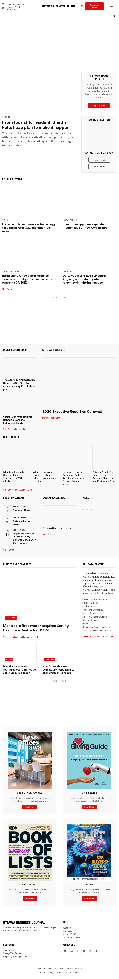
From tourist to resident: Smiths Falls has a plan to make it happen (37, 125)
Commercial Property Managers (96, 621)
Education (67, 271)
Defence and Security (12, 271)
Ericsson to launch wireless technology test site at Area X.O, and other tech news (28, 227)
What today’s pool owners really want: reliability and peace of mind (44, 471)
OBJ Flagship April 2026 (99, 153)
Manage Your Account (12, 947)
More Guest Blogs (10, 484)
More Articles (9, 424)
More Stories (7, 288)
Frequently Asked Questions (15, 950)
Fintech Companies (91, 607)
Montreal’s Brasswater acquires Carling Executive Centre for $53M (38, 622)
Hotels (85, 618)
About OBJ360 (22, 424)
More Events (8, 544)
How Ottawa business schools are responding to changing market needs (57, 664)
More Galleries (49, 528)
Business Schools (90, 597)
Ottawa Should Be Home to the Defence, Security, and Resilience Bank (103, 471)
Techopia (6, 220)
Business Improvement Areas (95, 594)
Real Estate (10, 612)
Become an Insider (31, 632)
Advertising (67, 925)
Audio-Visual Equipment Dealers (96, 625)
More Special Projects (51, 417)
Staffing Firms (88, 600)
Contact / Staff (69, 928)
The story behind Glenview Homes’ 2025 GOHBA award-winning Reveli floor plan (19, 382)
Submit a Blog (26, 484)
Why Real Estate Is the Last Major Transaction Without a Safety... (14, 471)
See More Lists (88, 631)
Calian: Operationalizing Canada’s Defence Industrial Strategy (19, 415)
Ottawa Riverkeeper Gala (57, 523)
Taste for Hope (21, 505)
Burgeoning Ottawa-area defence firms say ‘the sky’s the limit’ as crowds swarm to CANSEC (29, 278)
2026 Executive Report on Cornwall (73, 410)
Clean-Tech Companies (92, 604)
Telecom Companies (91, 614)
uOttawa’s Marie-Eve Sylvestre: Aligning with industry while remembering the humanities (84, 278)
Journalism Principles (72, 931)
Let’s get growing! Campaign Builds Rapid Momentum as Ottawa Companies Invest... (74, 472)
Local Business (70, 220)
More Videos (87, 504)
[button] (114, 16)
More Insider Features (12, 632)
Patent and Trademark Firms (94, 611)
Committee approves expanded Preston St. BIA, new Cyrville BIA (89, 225)
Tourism (6, 117)
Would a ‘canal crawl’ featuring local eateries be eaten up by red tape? (18, 664)
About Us (67, 921)
